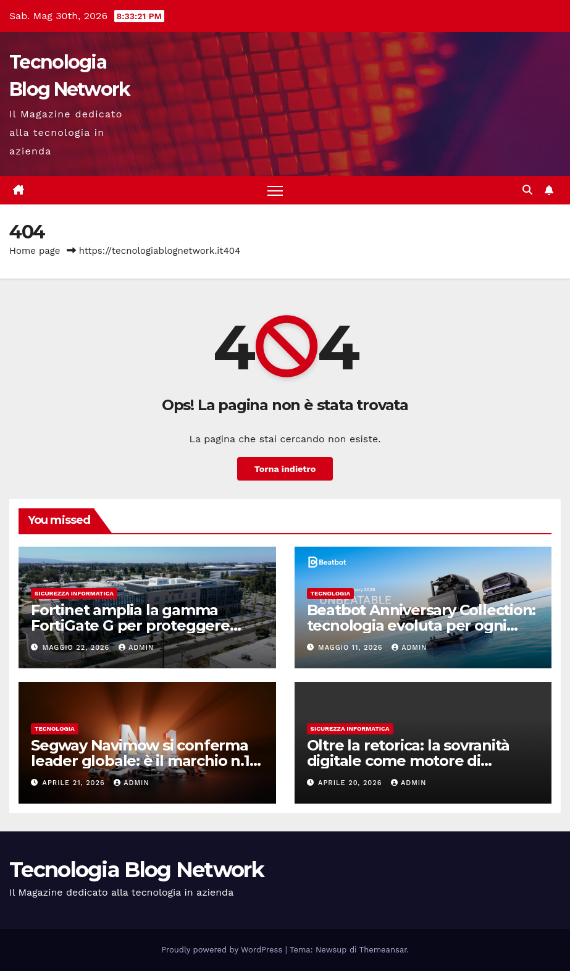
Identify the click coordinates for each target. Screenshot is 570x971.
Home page (35, 250)
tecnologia (331, 593)
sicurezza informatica (74, 593)
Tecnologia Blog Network (136, 870)
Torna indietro (285, 469)
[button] (527, 190)
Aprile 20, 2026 (351, 783)
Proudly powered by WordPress (223, 949)
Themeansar (383, 949)
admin (136, 648)
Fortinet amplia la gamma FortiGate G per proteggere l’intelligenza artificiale (130, 625)
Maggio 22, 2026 (77, 648)
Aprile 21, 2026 (75, 783)
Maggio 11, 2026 (351, 648)
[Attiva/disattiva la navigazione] (275, 190)
